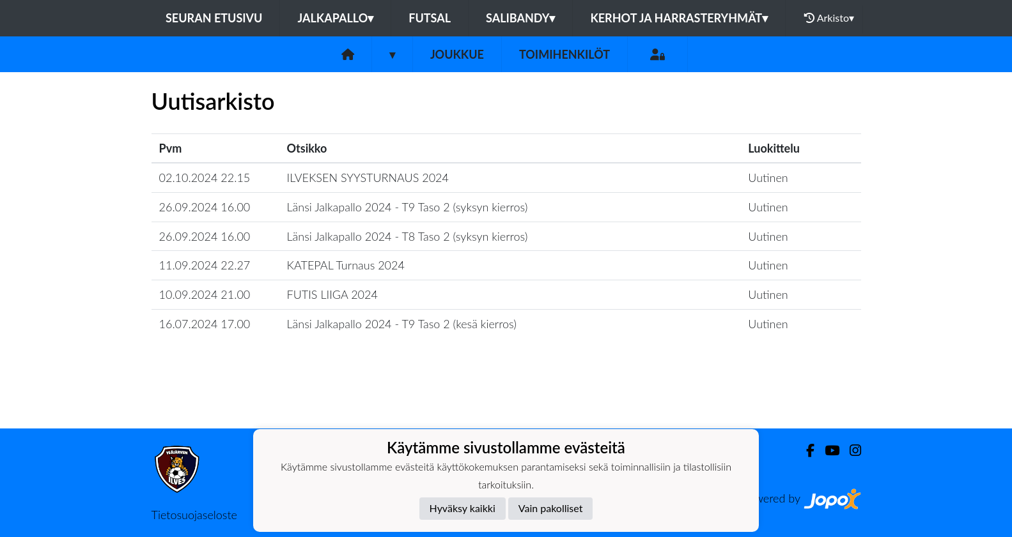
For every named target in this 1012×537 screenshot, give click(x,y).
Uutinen (768, 177)
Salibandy (520, 18)
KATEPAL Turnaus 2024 (346, 265)
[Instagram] (850, 450)
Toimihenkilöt (564, 54)
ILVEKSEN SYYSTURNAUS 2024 (368, 177)
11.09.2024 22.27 (205, 265)
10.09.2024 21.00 (205, 294)
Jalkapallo (335, 18)
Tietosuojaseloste (194, 515)
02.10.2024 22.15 (205, 177)
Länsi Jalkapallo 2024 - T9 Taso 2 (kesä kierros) (402, 324)
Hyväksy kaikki (462, 508)
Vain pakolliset (550, 508)
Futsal (430, 18)
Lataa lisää (506, 401)
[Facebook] (805, 450)
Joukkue (457, 54)
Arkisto (829, 18)
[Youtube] (826, 450)
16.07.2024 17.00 (205, 324)
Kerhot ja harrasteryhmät (679, 18)
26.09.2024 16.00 (205, 207)
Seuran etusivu (214, 18)
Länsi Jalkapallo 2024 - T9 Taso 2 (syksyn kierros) (407, 207)
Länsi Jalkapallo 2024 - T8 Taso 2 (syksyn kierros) (407, 236)
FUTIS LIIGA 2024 (332, 294)
